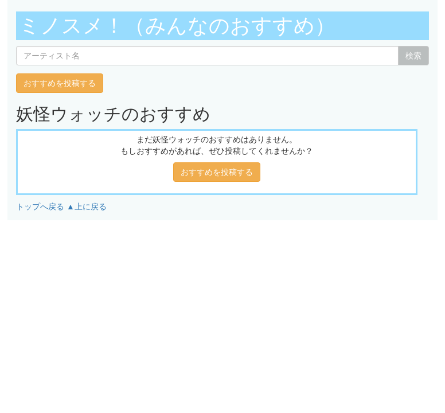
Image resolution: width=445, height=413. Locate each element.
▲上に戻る (87, 206)
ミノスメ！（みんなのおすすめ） (177, 25)
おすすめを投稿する (60, 83)
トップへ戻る (40, 206)
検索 (413, 55)
